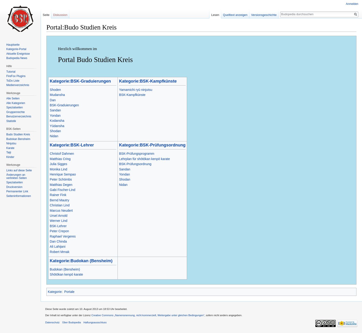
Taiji (8, 152)
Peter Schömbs (61, 179)
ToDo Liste (12, 80)
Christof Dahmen (62, 153)
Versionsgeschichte (264, 15)
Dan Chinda (58, 241)
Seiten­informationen (18, 196)
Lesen (215, 15)
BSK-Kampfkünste (132, 95)
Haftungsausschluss (94, 322)
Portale (69, 292)
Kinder (10, 157)
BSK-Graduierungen (64, 105)
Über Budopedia (71, 322)
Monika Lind (58, 169)
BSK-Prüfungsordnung (135, 164)
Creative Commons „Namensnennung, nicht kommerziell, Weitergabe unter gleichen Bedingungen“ (148, 315)
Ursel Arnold (58, 215)
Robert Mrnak (59, 252)
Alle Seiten (12, 98)
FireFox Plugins (15, 76)
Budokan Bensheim (18, 139)
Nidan (54, 136)
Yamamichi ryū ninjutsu (135, 90)
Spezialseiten (14, 107)
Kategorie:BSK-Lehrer (72, 145)
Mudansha (57, 95)
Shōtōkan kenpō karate (66, 274)
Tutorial (10, 71)
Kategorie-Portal (16, 49)
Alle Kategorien (15, 103)
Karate (10, 148)
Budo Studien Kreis (18, 134)
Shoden (55, 90)
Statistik (11, 121)
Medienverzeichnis (17, 85)
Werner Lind (58, 221)
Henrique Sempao (63, 174)
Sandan (55, 110)
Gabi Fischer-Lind (62, 190)
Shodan (55, 131)
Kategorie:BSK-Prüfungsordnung (152, 145)
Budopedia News (16, 58)
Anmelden (352, 4)
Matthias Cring (60, 159)
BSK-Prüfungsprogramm (136, 153)
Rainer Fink (58, 195)
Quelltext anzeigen (235, 15)
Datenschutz (52, 322)
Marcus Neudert (61, 210)
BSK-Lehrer (58, 226)
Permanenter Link (17, 191)
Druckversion (14, 187)
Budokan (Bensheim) (65, 269)
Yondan (55, 115)
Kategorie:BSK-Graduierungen (80, 81)
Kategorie (55, 292)
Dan (53, 100)
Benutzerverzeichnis (18, 116)
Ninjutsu (11, 143)
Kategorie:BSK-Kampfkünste (148, 81)
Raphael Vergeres (63, 236)
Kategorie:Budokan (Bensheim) (81, 261)
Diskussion (60, 15)
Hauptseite (12, 44)
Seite (46, 15)
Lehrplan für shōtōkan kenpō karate (144, 159)
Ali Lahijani (58, 246)
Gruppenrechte (15, 112)
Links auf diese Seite (19, 170)
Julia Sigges (58, 164)
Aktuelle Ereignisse (18, 53)
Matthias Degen (61, 185)
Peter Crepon (59, 231)
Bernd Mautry (59, 200)
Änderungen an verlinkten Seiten (16, 176)
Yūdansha (57, 126)
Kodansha (57, 120)
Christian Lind (60, 205)
